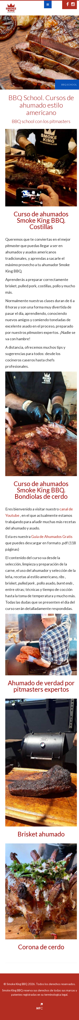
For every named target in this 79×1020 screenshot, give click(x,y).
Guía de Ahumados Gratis (51, 536)
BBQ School (69, 84)
